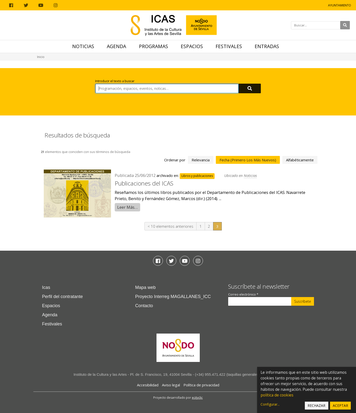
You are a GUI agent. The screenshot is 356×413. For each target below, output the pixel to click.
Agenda (116, 46)
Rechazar (316, 405)
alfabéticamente (300, 159)
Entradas (267, 46)
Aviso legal (171, 384)
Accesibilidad (147, 384)
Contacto (144, 305)
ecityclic (197, 397)
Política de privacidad (201, 384)
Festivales (229, 46)
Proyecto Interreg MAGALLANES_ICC (173, 296)
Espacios (192, 46)
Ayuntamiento (339, 5)
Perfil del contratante (62, 296)
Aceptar (340, 405)
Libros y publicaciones (197, 176)
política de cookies (277, 395)
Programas (153, 46)
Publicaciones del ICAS (144, 183)
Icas (46, 287)
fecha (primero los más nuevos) (248, 159)
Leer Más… (127, 207)
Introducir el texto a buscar (114, 81)
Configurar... (270, 404)
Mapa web (145, 287)
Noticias (83, 46)
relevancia (201, 159)
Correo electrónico (243, 294)
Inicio (40, 57)
